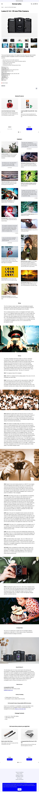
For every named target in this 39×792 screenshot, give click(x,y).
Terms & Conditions (19, 772)
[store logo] (16, 3)
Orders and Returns (19, 779)
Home (2, 7)
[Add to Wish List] (36, 88)
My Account (19, 778)
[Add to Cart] (29, 129)
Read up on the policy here (20, 708)
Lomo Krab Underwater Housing (8, 111)
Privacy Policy (19, 773)
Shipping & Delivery (19, 775)
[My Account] (33, 3)
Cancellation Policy (19, 776)
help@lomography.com (8, 690)
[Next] (38, 132)
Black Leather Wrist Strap (6, 741)
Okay (19, 789)
